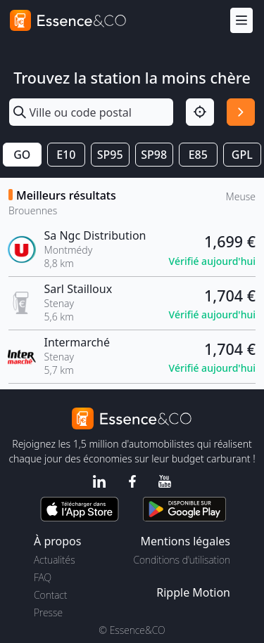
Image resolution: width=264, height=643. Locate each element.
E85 (198, 154)
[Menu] (241, 21)
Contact (50, 595)
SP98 (154, 154)
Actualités (54, 559)
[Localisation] (200, 112)
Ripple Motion (193, 592)
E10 (65, 154)
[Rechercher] (241, 112)
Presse (48, 612)
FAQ (42, 577)
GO (21, 154)
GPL (242, 154)
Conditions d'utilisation (181, 559)
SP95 (110, 154)
